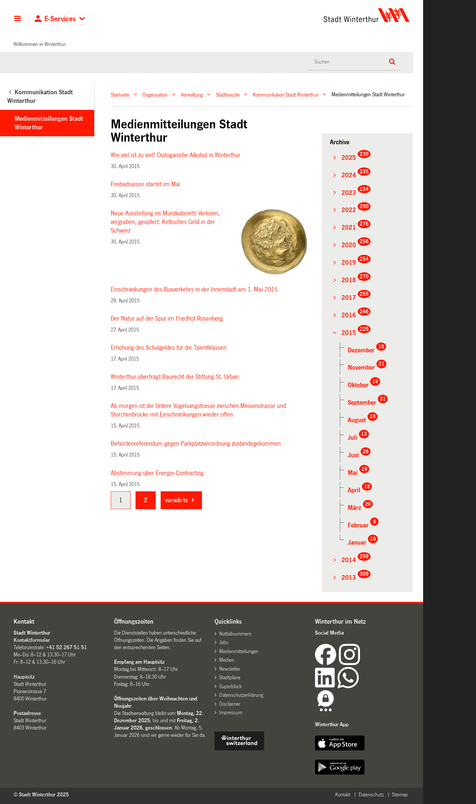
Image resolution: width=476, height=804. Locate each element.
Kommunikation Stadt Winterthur (285, 94)
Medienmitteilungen (238, 651)
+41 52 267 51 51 (66, 647)
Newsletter (229, 669)
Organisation (155, 94)
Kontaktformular (32, 640)
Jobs (223, 642)
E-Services (60, 19)
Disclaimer (229, 704)
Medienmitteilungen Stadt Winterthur (49, 123)
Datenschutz (371, 794)
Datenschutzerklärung (241, 695)
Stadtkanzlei (228, 94)
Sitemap (400, 794)
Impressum (230, 712)
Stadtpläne (229, 677)
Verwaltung (192, 94)
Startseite (120, 94)
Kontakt (342, 794)
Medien (226, 660)
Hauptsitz (24, 677)
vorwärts (176, 500)
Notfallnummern (235, 634)
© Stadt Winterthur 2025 (41, 794)
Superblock (230, 686)
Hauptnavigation (17, 19)
